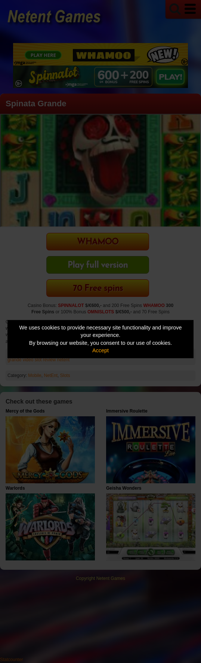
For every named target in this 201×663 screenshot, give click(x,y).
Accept (100, 350)
